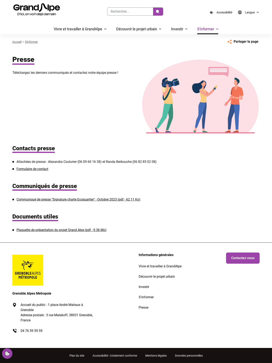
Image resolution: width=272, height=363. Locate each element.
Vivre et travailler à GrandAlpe (160, 266)
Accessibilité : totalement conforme (115, 355)
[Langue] (248, 12)
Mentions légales (156, 355)
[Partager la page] (242, 41)
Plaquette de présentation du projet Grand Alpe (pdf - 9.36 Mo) (61, 230)
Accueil (16, 41)
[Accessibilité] (220, 12)
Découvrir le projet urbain (157, 276)
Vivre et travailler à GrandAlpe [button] (78, 29)
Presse (143, 307)
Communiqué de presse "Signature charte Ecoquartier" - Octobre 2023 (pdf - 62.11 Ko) (78, 199)
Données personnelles (189, 355)
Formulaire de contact (32, 169)
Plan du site (76, 355)
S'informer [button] (205, 29)
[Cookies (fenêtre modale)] (7, 354)
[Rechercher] (158, 11)
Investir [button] (177, 29)
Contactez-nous (242, 258)
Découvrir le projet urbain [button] (136, 29)
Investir (144, 287)
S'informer (31, 41)
